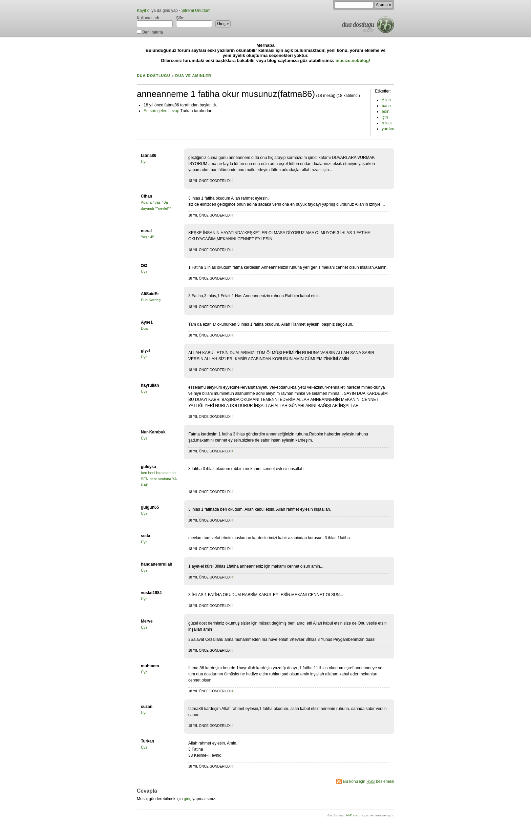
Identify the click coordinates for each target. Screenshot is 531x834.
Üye (144, 162)
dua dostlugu (358, 24)
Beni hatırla (150, 31)
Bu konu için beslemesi (368, 781)
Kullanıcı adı (155, 21)
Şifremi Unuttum (195, 10)
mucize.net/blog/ (353, 60)
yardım (388, 128)
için (385, 117)
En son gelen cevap (161, 110)
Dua (144, 328)
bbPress (351, 815)
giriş (187, 798)
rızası (386, 123)
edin (385, 111)
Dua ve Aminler (193, 76)
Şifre (194, 21)
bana (386, 105)
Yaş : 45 (147, 237)
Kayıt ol (143, 10)
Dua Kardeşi (151, 300)
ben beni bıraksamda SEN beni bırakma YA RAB (158, 479)
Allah (386, 100)
